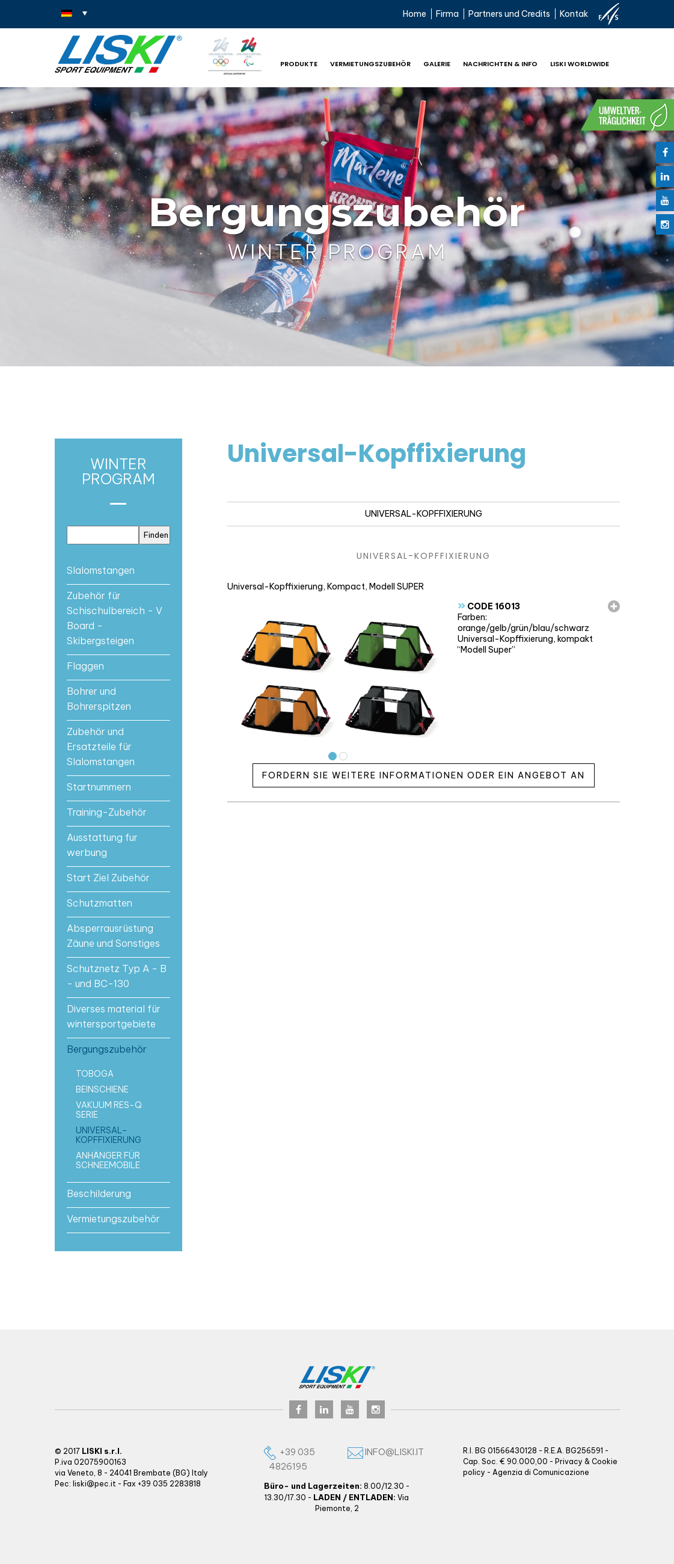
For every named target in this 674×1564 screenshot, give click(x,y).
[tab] (119, 570)
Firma (447, 13)
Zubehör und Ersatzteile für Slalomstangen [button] (101, 746)
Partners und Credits (509, 13)
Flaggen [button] (85, 666)
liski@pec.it (94, 1483)
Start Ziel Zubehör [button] (108, 878)
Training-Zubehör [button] (107, 812)
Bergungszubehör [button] (107, 1049)
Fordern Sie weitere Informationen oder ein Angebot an (423, 775)
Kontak (574, 13)
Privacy (569, 1461)
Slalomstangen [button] (101, 570)
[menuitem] (74, 12)
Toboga (95, 1073)
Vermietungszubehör (370, 64)
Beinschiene (102, 1089)
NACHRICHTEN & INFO (500, 64)
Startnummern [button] (99, 787)
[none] (74, 12)
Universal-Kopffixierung (108, 1135)
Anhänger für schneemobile (108, 1160)
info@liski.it (386, 1452)
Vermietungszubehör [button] (113, 1219)
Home (414, 13)
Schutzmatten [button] (99, 903)
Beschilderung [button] (99, 1193)
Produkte (298, 64)
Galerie (436, 64)
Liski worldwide (579, 64)
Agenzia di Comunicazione (540, 1472)
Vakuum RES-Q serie (109, 1110)
